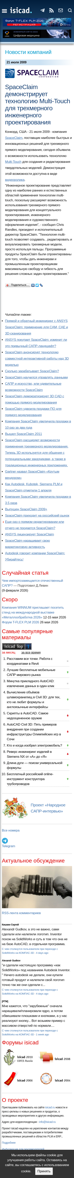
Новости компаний (28, 52)
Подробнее (9, 1142)
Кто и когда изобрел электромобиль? (34, 745)
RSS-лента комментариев (21, 913)
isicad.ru (50, 1107)
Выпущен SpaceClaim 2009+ (26, 509)
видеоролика (14, 180)
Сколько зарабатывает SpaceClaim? (32, 371)
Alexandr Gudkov (11, 960)
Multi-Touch (13, 162)
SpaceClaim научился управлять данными (36, 377)
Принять (44, 1171)
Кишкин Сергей (10, 924)
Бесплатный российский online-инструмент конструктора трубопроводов (30, 779)
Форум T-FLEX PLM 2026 (20, 622)
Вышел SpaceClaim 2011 (23, 434)
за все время (31, 652)
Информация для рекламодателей (23, 1149)
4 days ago (42, 952)
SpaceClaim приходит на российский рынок (37, 515)
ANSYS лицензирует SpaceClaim (29, 534)
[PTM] (5, 1001)
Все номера (11, 830)
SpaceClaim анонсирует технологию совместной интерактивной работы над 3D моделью (37, 358)
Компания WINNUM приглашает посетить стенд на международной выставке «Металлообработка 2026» (33, 612)
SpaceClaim (13, 138)
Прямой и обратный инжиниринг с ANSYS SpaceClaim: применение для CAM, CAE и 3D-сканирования (36, 327)
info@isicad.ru (47, 1121)
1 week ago (42, 1034)
